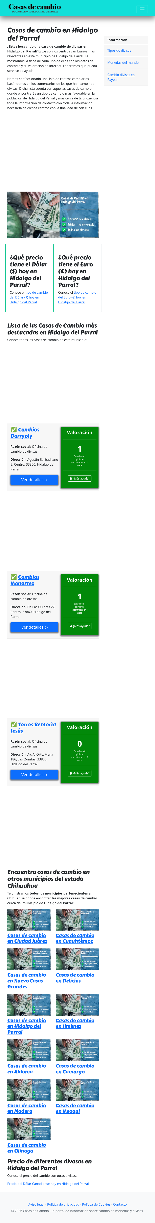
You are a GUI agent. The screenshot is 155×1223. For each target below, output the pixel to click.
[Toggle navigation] (142, 9)
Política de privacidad (63, 1204)
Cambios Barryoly (24, 433)
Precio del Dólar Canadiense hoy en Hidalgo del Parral (48, 1183)
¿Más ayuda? (80, 478)
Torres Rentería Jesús (33, 728)
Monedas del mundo (123, 62)
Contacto (120, 1204)
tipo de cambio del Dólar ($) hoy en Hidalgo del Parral (29, 297)
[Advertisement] (53, 151)
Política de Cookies (96, 1204)
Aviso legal (36, 1204)
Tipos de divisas (119, 50)
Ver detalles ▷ (34, 479)
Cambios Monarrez (24, 580)
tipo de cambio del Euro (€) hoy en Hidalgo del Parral (77, 297)
